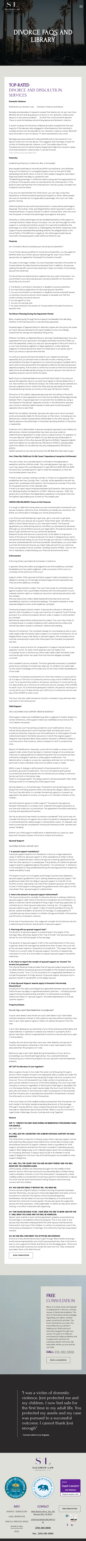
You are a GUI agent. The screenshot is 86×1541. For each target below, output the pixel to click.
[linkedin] (72, 1525)
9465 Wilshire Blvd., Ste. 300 (43, 1512)
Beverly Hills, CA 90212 (43, 1514)
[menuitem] (16, 1512)
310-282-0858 (64, 1352)
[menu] (81, 6)
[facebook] (67, 1525)
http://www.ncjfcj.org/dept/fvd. (22, 153)
